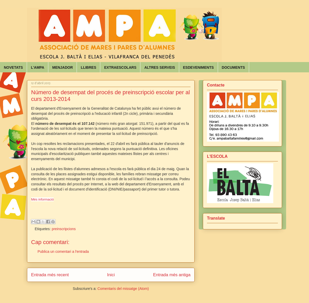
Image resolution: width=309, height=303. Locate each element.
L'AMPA (37, 67)
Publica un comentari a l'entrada (63, 251)
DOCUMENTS (233, 67)
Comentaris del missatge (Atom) (123, 289)
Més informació (42, 199)
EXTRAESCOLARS (120, 67)
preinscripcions (64, 229)
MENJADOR (62, 67)
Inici (111, 274)
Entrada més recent (50, 274)
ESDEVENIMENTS (198, 67)
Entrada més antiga (171, 274)
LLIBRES (88, 67)
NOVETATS (13, 67)
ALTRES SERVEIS (159, 67)
